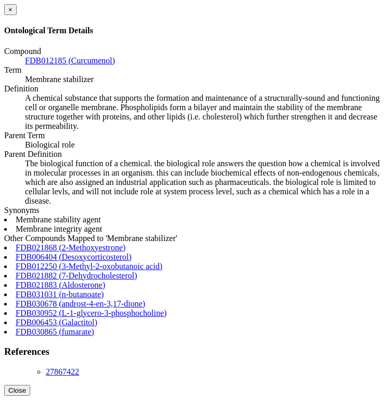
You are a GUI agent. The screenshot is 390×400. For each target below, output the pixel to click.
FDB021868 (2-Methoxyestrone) (70, 247)
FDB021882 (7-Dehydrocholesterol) (76, 275)
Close (17, 390)
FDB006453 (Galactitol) (56, 322)
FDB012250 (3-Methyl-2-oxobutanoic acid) (89, 266)
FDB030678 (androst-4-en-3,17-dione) (80, 303)
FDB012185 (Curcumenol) (70, 60)
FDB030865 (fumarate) (55, 331)
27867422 (62, 371)
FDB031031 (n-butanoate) (60, 294)
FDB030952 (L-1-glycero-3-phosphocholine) (91, 313)
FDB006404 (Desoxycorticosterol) (74, 256)
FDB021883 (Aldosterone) (60, 285)
